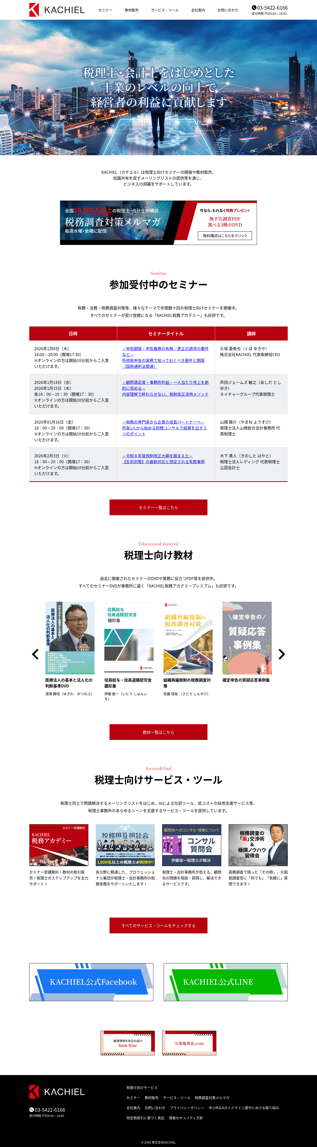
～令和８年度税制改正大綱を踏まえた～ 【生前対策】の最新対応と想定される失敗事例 (163, 458)
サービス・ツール (165, 9)
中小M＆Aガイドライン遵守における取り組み (244, 1107)
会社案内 (198, 9)
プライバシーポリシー (187, 1107)
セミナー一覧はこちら (158, 507)
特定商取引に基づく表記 (145, 1117)
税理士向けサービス (142, 1087)
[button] (35, 654)
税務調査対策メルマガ (212, 1097)
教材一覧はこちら (158, 732)
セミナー (105, 9)
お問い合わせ (228, 9)
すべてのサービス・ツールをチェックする (158, 925)
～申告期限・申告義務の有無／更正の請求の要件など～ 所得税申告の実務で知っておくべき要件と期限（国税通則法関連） (165, 357)
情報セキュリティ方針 (186, 1117)
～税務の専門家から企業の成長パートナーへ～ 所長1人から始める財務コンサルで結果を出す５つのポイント (164, 428)
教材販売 (132, 9)
